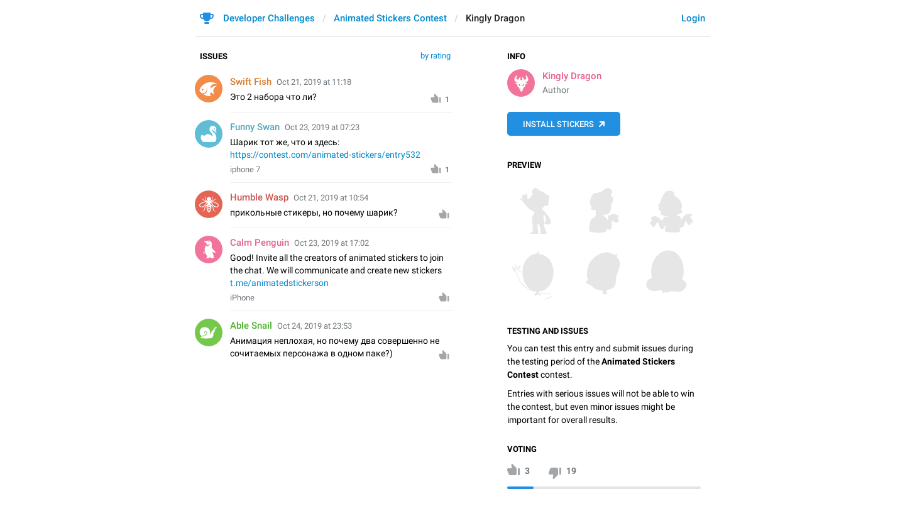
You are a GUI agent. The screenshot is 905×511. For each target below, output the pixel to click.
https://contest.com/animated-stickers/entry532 (325, 155)
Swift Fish (251, 81)
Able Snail (251, 325)
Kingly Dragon (571, 76)
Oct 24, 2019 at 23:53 (314, 326)
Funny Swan (255, 127)
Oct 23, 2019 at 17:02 (331, 243)
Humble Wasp (259, 197)
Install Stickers (558, 124)
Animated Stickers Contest (390, 18)
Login (693, 18)
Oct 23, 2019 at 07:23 (322, 127)
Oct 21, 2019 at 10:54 (330, 197)
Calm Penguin (259, 242)
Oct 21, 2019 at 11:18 (314, 82)
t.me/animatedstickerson (279, 283)
